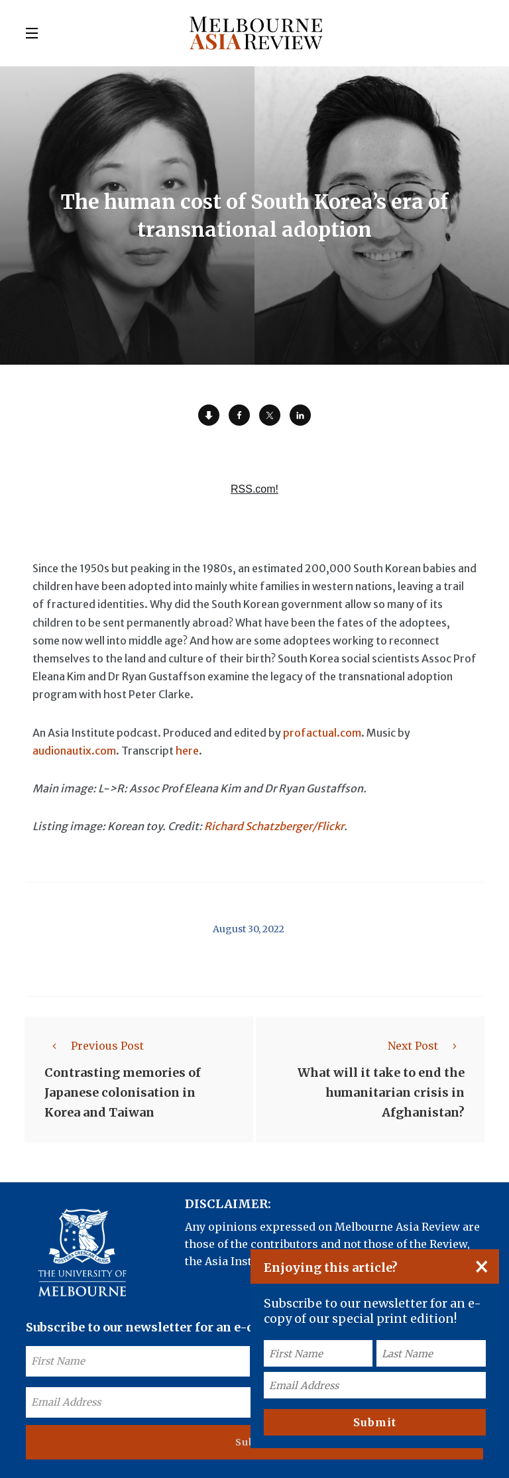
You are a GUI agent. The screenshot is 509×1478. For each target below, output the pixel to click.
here (187, 750)
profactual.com (322, 732)
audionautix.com (74, 750)
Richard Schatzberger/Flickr (274, 826)
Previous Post (94, 1045)
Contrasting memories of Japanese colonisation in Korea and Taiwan (122, 1092)
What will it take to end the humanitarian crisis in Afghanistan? (381, 1092)
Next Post (426, 1045)
